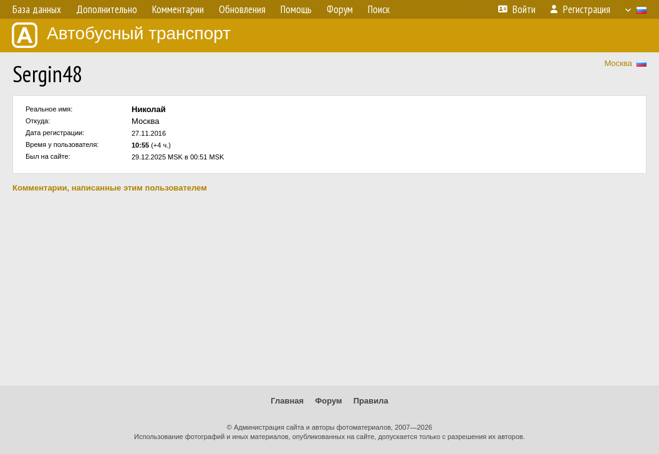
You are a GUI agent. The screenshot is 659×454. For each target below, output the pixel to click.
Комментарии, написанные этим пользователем (109, 187)
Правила (371, 400)
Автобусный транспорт (121, 35)
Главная (287, 400)
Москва (618, 63)
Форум (328, 400)
